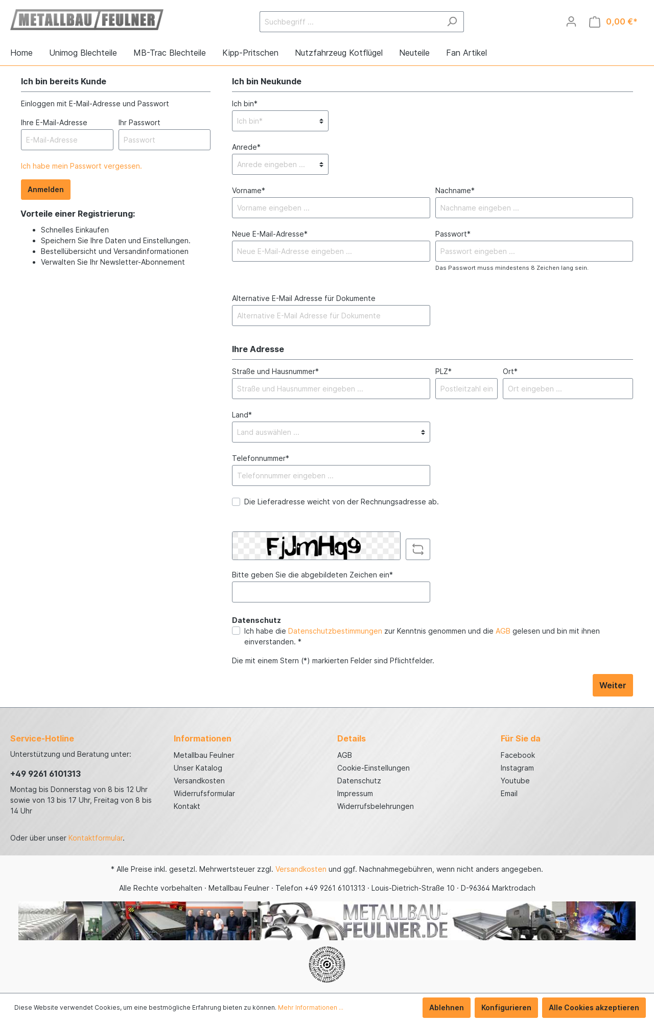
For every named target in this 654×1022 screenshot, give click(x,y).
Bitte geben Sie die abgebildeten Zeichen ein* (312, 574)
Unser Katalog (198, 767)
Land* (242, 414)
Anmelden (46, 189)
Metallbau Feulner (204, 755)
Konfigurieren (506, 1007)
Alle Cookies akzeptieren (594, 1007)
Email (509, 793)
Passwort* (453, 233)
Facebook (518, 755)
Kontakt (187, 806)
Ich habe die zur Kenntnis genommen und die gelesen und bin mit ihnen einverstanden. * (422, 636)
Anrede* (246, 147)
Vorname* (248, 190)
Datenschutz (359, 780)
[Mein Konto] (571, 21)
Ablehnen (446, 1007)
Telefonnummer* (260, 458)
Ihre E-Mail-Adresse (54, 122)
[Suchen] (452, 21)
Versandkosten (199, 780)
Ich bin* (245, 103)
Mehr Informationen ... (310, 1007)
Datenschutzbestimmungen (335, 630)
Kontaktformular (95, 837)
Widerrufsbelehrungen (375, 806)
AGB (503, 630)
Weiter (612, 685)
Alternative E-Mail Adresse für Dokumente (304, 298)
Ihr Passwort (139, 122)
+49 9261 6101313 (45, 774)
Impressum (355, 793)
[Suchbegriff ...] (350, 21)
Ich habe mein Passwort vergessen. (81, 165)
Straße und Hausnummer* (275, 371)
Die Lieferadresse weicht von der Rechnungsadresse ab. (341, 501)
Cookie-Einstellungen (373, 767)
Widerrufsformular (204, 793)
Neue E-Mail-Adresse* (270, 233)
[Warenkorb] (613, 22)
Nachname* (455, 190)
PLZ (443, 371)
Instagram (517, 767)
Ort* (510, 371)
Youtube (515, 780)
